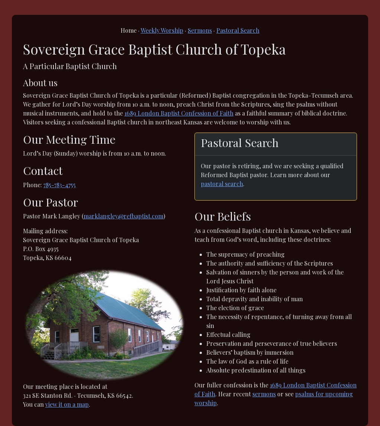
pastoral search (222, 184)
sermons (264, 394)
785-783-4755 (59, 185)
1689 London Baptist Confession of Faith (178, 113)
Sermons (200, 30)
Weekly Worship (162, 30)
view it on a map (67, 404)
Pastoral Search (237, 30)
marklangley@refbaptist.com (123, 216)
